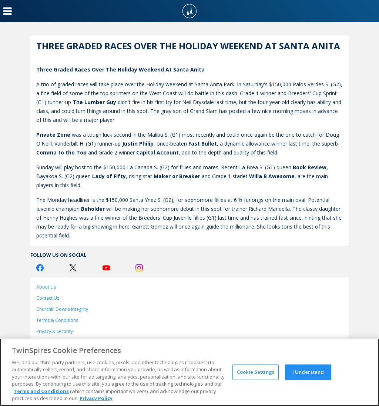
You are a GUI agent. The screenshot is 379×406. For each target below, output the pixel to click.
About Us (46, 287)
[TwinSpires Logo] (189, 11)
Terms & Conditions (57, 320)
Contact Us (47, 298)
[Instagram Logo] (139, 268)
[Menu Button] (7, 11)
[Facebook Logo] (40, 268)
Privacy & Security (54, 331)
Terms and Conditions (41, 391)
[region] (189, 372)
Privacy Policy (96, 398)
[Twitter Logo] (73, 268)
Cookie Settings (255, 372)
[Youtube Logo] (106, 268)
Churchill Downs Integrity (62, 309)
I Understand (308, 372)
